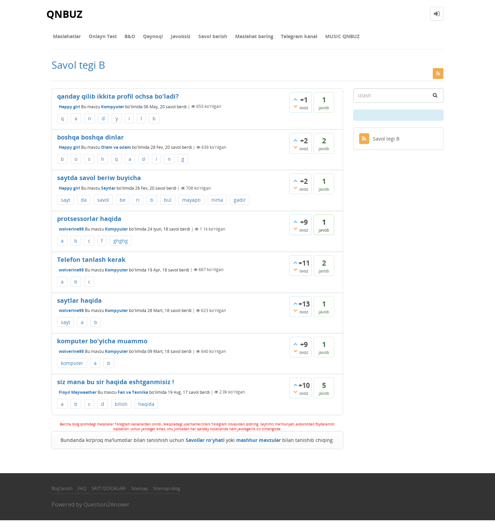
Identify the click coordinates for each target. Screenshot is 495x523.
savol (103, 202)
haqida (146, 406)
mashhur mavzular (258, 442)
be (122, 202)
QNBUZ (65, 14)
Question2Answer (107, 507)
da (84, 202)
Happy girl (69, 109)
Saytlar (108, 191)
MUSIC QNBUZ (319, 37)
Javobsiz (168, 37)
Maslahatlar (65, 37)
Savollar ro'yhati (205, 442)
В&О (123, 37)
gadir (240, 202)
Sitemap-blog (166, 491)
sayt (65, 202)
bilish (121, 406)
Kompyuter (112, 109)
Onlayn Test (99, 37)
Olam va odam (116, 150)
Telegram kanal (279, 37)
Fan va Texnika (133, 395)
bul (168, 202)
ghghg (120, 243)
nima (217, 202)
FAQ (82, 491)
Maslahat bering (237, 37)
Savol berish (198, 37)
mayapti (191, 202)
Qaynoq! (144, 37)
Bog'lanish (62, 491)
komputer (72, 366)
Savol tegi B (379, 141)
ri (138, 202)
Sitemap (139, 491)
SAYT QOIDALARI (108, 491)
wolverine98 (71, 231)
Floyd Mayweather (78, 395)
